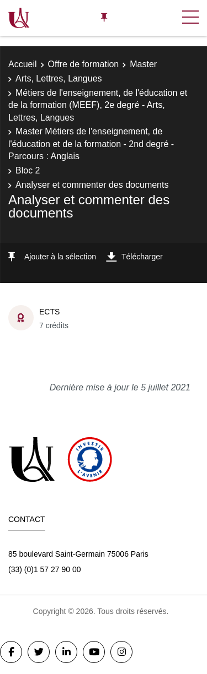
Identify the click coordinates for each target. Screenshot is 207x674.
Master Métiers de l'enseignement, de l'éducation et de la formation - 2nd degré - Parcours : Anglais (91, 144)
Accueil (22, 64)
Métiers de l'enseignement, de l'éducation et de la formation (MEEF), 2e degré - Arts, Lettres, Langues (97, 105)
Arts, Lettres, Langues (58, 78)
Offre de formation (83, 64)
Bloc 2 (27, 170)
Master (143, 64)
